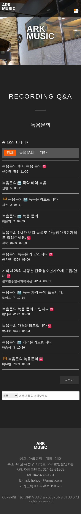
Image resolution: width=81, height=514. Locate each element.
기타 (43, 153)
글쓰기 (69, 380)
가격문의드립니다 (32, 326)
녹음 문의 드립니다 (33, 309)
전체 (10, 153)
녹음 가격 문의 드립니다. (40, 292)
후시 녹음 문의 (30, 166)
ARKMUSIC (9, 6)
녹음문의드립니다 (41, 199)
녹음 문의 (27, 216)
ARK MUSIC (33, 497)
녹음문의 (26, 153)
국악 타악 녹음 (31, 183)
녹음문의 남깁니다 (33, 254)
